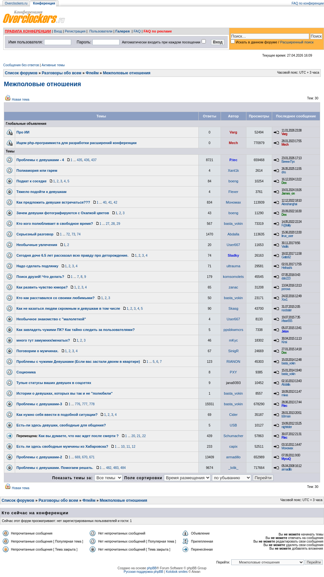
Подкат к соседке (31, 181)
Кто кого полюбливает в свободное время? (54, 223)
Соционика (26, 372)
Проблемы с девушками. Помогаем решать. (54, 468)
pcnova (285, 289)
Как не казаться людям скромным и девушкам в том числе (68, 308)
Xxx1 (284, 299)
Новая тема (20, 99)
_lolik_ (233, 468)
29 (118, 223)
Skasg (233, 308)
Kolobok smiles (176, 571)
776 (77, 404)
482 (108, 468)
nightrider (286, 427)
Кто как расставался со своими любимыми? (55, 298)
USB (233, 425)
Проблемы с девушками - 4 (40, 160)
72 (68, 234)
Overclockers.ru (16, 3)
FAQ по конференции (308, 3)
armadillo (233, 457)
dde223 (285, 278)
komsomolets (233, 277)
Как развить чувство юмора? (42, 287)
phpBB (152, 568)
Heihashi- (286, 268)
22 (144, 436)
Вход (58, 31)
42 (115, 202)
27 (107, 223)
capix (233, 446)
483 (116, 468)
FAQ (137, 31)
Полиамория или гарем (36, 170)
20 (133, 436)
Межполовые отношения (127, 73)
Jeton (285, 331)
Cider (233, 415)
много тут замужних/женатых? (43, 340)
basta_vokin (233, 223)
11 (128, 446)
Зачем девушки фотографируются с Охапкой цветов (62, 213)
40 (104, 202)
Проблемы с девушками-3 (39, 404)
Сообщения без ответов (21, 65)
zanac (233, 287)
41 (110, 202)
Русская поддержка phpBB (143, 571)
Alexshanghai (289, 204)
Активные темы (53, 65)
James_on (288, 193)
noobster (286, 310)
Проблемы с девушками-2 (39, 457)
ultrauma (233, 266)
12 (133, 446)
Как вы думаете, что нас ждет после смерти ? (79, 436)
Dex (283, 183)
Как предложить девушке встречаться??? (53, 202)
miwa (284, 395)
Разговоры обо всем (61, 73)
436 (87, 160)
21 (138, 436)
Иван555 (286, 321)
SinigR (233, 351)
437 (94, 160)
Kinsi (284, 342)
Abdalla (233, 234)
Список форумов (21, 73)
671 (92, 457)
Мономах (233, 202)
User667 (233, 245)
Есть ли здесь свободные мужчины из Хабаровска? (62, 446)
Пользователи (100, 31)
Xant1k (233, 170)
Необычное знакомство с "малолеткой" (51, 319)
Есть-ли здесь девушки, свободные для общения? (61, 425)
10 (123, 446)
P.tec (233, 160)
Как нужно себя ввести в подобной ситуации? (57, 415)
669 (77, 457)
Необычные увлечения (36, 245)
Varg (233, 132)
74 (79, 234)
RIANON (233, 361)
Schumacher (233, 436)
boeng (233, 181)
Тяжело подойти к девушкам (41, 192)
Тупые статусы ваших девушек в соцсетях (53, 383)
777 (85, 404)
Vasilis (284, 246)
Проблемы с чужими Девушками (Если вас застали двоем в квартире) (78, 361)
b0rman (286, 416)
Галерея (122, 31)
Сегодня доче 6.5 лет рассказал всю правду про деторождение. (72, 255)
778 (92, 404)
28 (113, 223)
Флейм (92, 73)
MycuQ (286, 459)
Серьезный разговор (34, 234)
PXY (233, 372)
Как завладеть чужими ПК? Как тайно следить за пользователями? (75, 330)
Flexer (233, 192)
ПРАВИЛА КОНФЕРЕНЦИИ (28, 31)
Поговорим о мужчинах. (37, 351)
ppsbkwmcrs (233, 330)
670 (85, 457)
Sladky (233, 255)
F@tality (286, 225)
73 (73, 234)
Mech (233, 143)
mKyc (233, 340)
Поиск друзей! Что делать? (40, 277)
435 (79, 160)
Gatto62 (286, 257)
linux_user (287, 236)
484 (123, 468)
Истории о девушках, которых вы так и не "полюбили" (64, 393)
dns (283, 172)
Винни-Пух (287, 161)
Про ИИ (22, 132)
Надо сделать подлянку (37, 266)
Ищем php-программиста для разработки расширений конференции (76, 143)
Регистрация (75, 31)
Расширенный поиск (297, 42)
